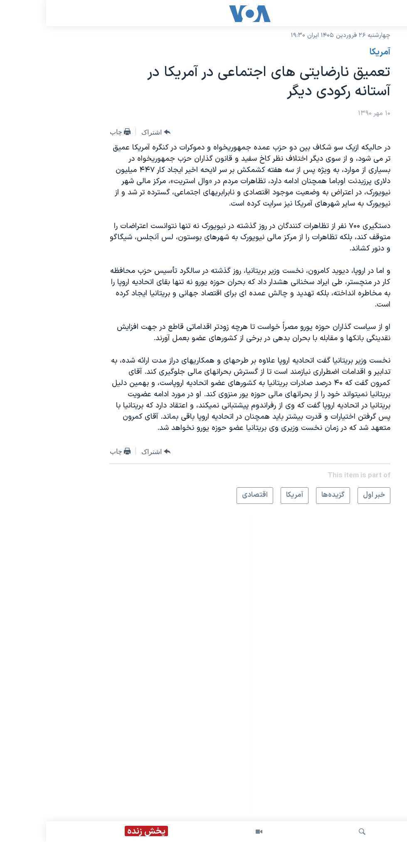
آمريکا (333, 52)
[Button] (109, 132)
